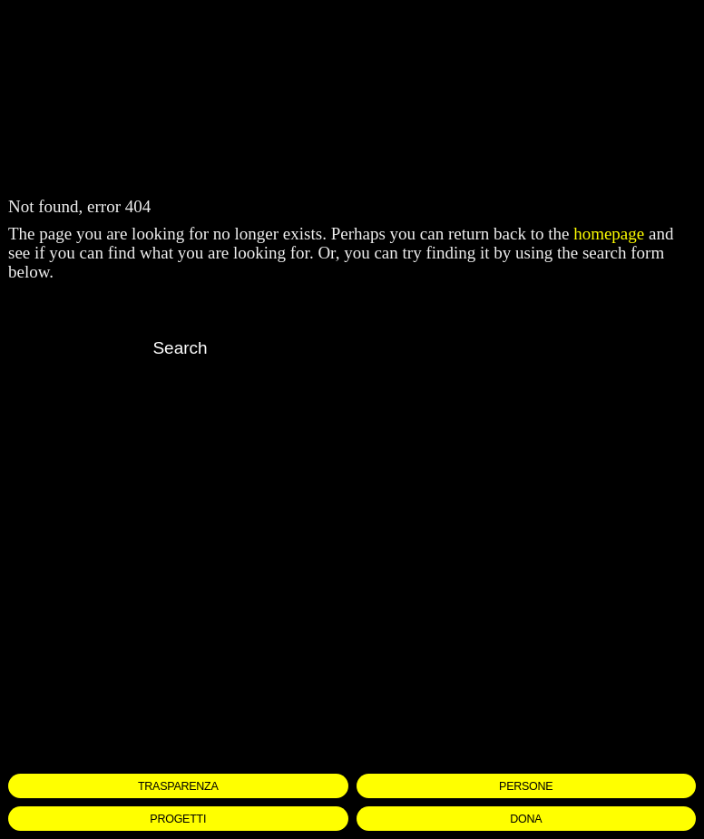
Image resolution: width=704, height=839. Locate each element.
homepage (608, 233)
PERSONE (525, 786)
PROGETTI (178, 819)
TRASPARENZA (178, 786)
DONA (526, 819)
